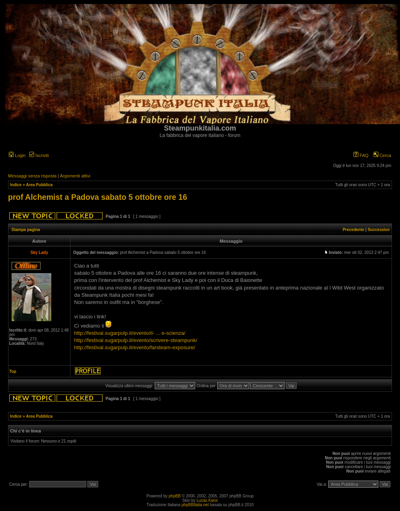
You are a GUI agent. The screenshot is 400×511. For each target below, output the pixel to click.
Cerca (382, 155)
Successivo (379, 229)
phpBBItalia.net (195, 505)
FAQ (361, 155)
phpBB (175, 496)
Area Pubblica (39, 185)
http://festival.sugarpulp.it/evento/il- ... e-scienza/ (129, 333)
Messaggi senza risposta (32, 175)
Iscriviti (39, 155)
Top (12, 371)
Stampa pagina (26, 229)
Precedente (353, 229)
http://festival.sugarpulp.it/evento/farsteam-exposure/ (134, 347)
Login (17, 155)
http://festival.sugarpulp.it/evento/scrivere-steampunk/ (135, 340)
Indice (16, 185)
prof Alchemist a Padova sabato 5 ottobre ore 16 (97, 197)
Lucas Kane (207, 500)
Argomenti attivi (75, 175)
